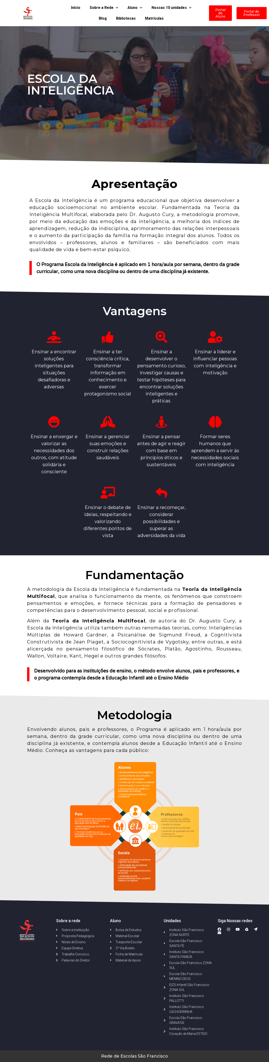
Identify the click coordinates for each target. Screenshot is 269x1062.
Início (75, 7)
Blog (103, 18)
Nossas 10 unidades (171, 7)
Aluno (134, 7)
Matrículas (154, 18)
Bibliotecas (126, 18)
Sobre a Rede (104, 7)
